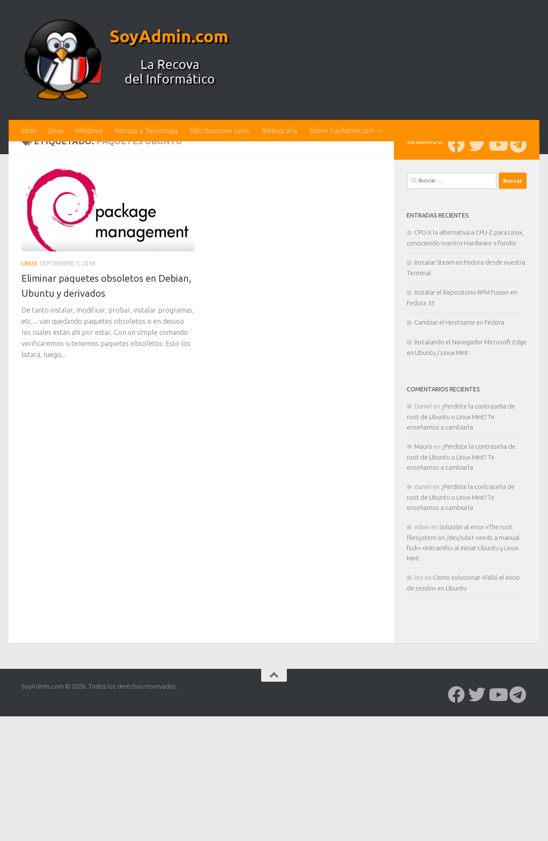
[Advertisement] (274, 205)
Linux (55, 130)
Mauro (423, 587)
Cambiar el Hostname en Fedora (459, 463)
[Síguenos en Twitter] (476, 285)
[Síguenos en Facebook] (456, 285)
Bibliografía (279, 130)
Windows (89, 130)
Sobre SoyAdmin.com (342, 130)
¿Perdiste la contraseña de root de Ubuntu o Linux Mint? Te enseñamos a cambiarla (461, 558)
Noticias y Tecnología (146, 130)
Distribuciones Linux (220, 130)
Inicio (28, 130)
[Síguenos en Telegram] (518, 285)
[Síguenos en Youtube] (497, 285)
